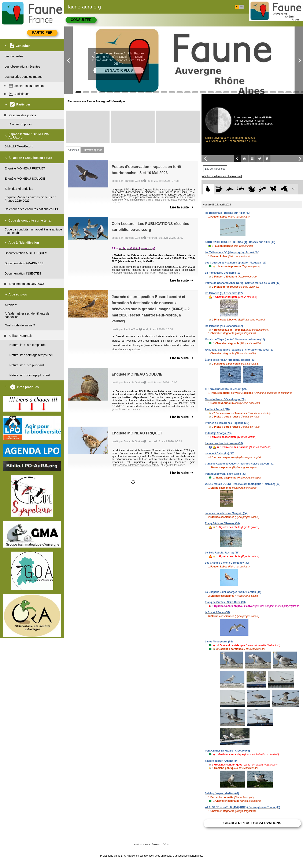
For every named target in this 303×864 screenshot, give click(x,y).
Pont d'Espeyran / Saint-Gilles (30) (225, 473)
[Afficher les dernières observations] (222, 176)
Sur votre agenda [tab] (92, 149)
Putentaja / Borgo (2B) (218, 433)
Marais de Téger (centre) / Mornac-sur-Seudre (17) (235, 339)
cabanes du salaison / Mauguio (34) (226, 513)
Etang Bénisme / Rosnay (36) (222, 523)
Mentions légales (142, 844)
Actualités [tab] (73, 149)
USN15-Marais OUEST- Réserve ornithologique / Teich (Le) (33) (242, 484)
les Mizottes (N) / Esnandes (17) (224, 326)
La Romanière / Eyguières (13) (223, 272)
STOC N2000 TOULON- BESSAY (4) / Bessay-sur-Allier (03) (240, 242)
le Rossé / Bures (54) (217, 612)
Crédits (166, 844)
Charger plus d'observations (252, 823)
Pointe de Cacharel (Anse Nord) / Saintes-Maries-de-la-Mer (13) (242, 283)
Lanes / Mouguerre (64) (219, 641)
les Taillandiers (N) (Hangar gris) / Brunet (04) (232, 252)
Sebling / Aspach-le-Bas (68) (222, 793)
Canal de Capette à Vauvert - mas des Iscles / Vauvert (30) (239, 463)
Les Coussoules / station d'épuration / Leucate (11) (235, 262)
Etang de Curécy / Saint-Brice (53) (225, 602)
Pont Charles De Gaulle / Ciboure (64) (227, 750)
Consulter (81, 20)
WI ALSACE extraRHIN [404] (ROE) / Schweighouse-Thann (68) (242, 807)
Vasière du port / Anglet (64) (221, 760)
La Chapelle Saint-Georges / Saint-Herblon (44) (233, 592)
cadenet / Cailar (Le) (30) (219, 453)
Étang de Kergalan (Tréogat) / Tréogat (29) (230, 359)
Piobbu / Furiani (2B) (217, 409)
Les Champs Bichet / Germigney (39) (227, 562)
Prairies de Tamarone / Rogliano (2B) (227, 423)
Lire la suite (181, 207)
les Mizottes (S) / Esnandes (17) (224, 293)
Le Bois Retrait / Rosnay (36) (222, 552)
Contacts (156, 844)
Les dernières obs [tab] (215, 168)
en (241, 7)
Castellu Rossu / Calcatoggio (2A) (225, 399)
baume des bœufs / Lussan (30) (224, 443)
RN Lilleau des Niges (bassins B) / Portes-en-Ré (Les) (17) (239, 349)
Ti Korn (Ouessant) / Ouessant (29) (226, 389)
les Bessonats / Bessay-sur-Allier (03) (227, 212)
